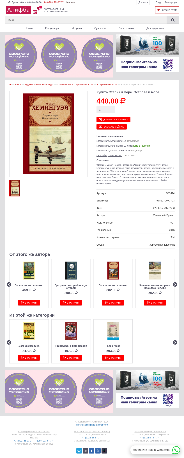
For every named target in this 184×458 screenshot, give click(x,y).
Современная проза (107, 84)
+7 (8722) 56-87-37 (23, 441)
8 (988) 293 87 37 (54, 2)
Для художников (155, 28)
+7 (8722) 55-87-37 (91, 437)
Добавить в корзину (113, 119)
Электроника (126, 28)
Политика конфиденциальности (92, 425)
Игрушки (77, 28)
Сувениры (100, 28)
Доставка (143, 2)
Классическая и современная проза (75, 84)
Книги (29, 28)
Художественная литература (39, 84)
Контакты (70, 2)
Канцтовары (52, 28)
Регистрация (171, 2)
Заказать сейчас (111, 126)
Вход (158, 2)
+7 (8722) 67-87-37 (149, 437)
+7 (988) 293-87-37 (43, 441)
